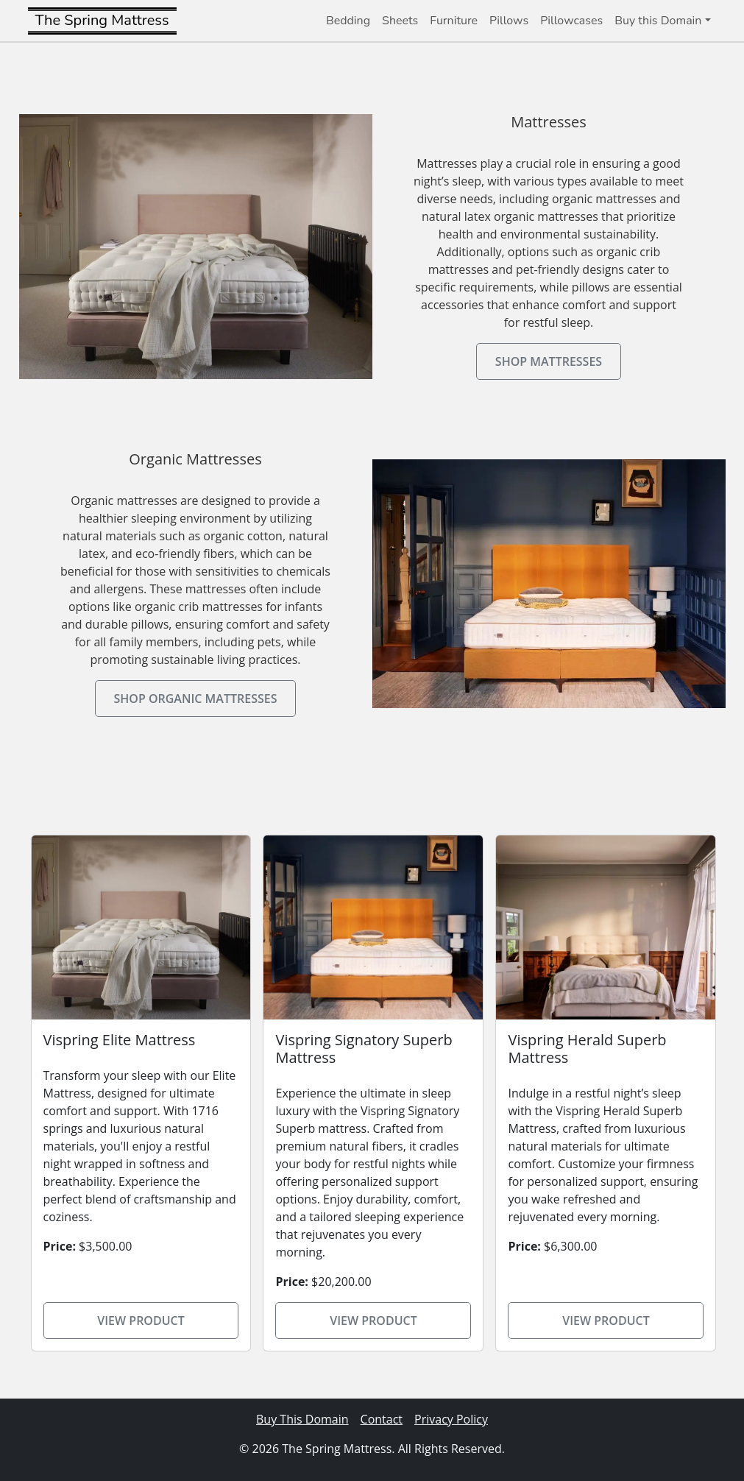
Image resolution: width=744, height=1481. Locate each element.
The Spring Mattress (102, 20)
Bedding (348, 21)
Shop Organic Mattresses (195, 698)
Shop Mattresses (548, 361)
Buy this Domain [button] (657, 21)
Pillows (508, 21)
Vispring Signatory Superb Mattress (363, 1048)
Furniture (454, 21)
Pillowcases (571, 21)
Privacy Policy (451, 1419)
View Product (141, 1320)
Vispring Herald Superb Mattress (587, 1048)
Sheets (400, 21)
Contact (382, 1419)
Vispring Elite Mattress (119, 1040)
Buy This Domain (302, 1419)
